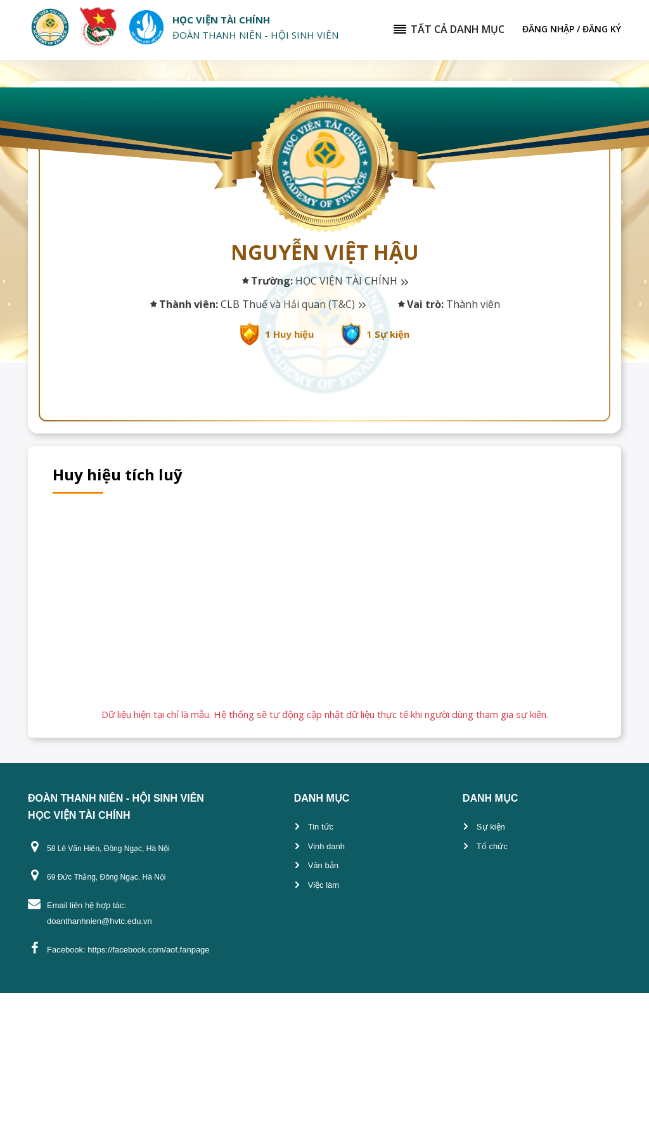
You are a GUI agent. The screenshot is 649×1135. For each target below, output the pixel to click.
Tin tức (320, 968)
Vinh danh (326, 988)
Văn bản (323, 1007)
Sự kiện (491, 968)
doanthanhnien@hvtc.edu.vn (99, 1063)
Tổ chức (492, 988)
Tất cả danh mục (448, 29)
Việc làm (323, 1027)
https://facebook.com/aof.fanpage (148, 1091)
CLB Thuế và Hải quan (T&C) (293, 304)
